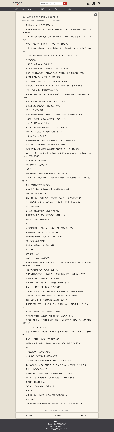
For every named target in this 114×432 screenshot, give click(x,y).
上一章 (29, 416)
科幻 (49, 9)
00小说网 (57, 421)
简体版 (54, 429)
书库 (88, 4)
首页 (16, 9)
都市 (36, 9)
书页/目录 (57, 416)
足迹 (99, 4)
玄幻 (22, 9)
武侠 (29, 9)
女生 (62, 9)
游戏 (55, 9)
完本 (93, 4)
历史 (42, 9)
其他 (69, 9)
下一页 (84, 416)
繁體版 (59, 429)
